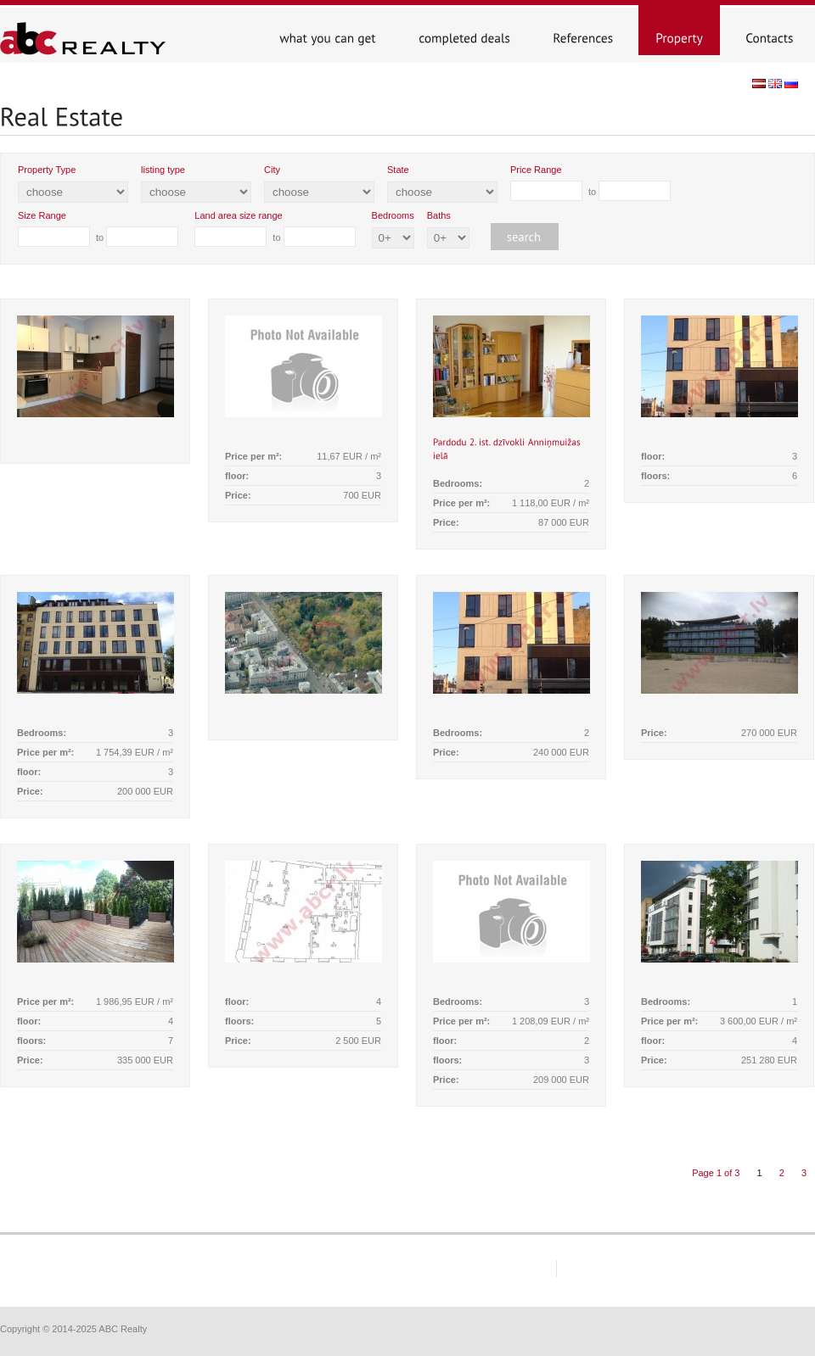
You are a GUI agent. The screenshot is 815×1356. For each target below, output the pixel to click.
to (590, 183)
